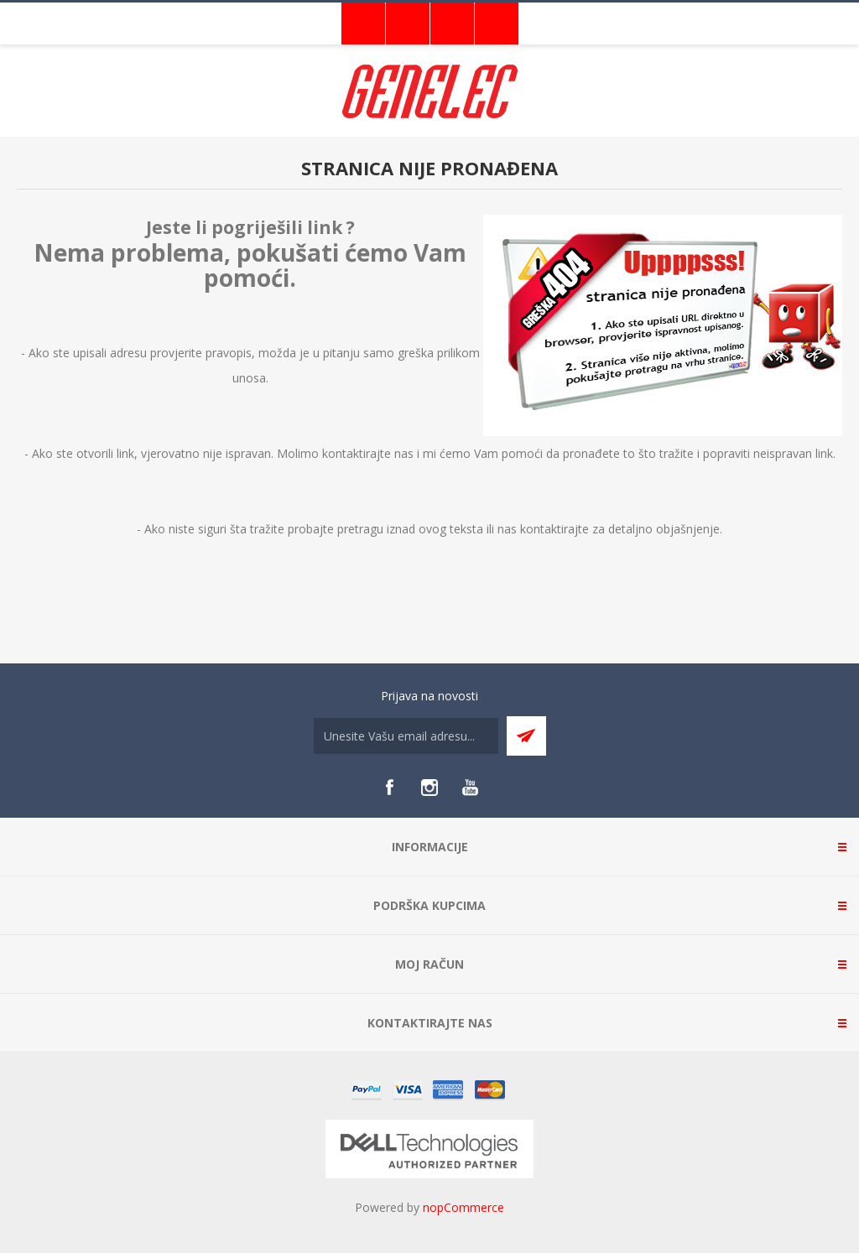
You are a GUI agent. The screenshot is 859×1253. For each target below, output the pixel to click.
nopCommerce (463, 1207)
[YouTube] (469, 787)
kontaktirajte (554, 529)
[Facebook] (389, 787)
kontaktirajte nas (368, 453)
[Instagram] (429, 787)
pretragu (360, 529)
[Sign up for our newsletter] (406, 736)
